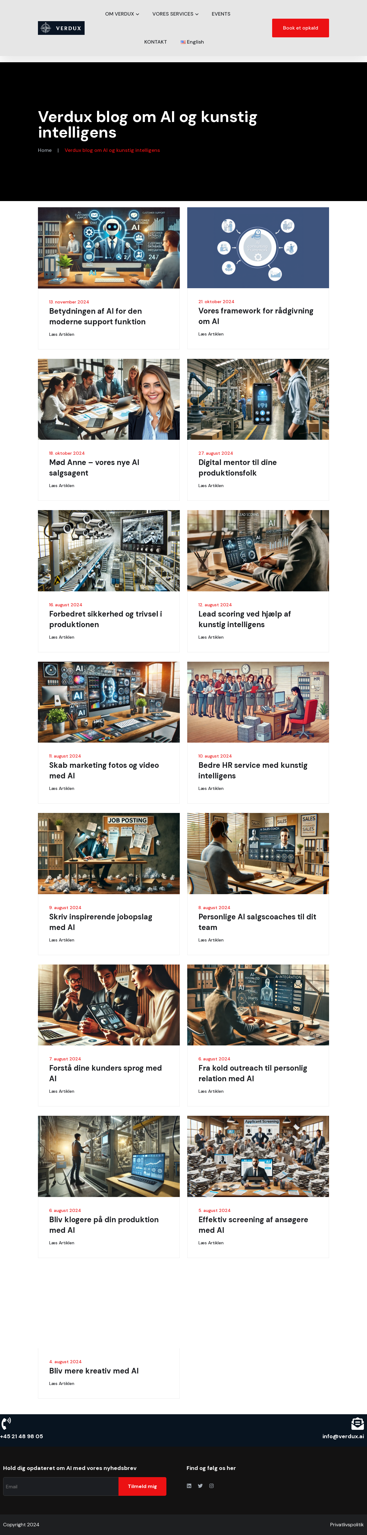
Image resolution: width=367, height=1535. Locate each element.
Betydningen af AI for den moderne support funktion (97, 316)
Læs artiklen (61, 334)
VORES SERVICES (172, 14)
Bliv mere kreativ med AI (94, 1371)
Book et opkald (300, 28)
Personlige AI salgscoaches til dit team (257, 922)
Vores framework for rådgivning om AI (256, 316)
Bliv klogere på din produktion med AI (104, 1225)
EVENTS (221, 14)
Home (45, 150)
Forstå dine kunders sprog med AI (105, 1073)
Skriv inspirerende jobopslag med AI (100, 922)
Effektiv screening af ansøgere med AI (253, 1225)
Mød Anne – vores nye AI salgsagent (94, 468)
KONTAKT (155, 42)
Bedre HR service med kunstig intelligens (253, 770)
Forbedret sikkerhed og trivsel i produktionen (105, 619)
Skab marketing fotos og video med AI (104, 770)
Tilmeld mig (142, 1486)
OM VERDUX (119, 14)
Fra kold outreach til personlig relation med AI (252, 1073)
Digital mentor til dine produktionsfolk (237, 468)
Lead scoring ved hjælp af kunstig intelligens (244, 619)
